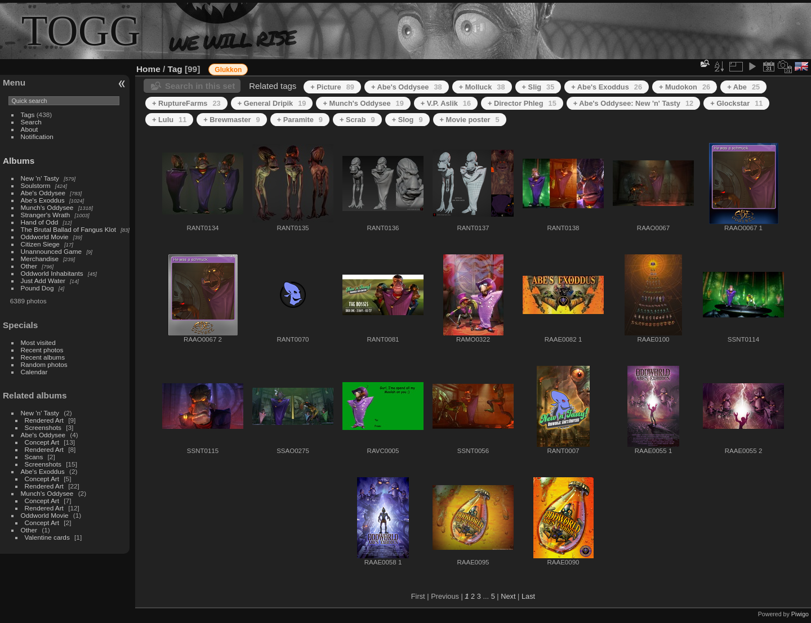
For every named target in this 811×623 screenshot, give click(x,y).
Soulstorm (36, 185)
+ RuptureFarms (186, 103)
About (29, 129)
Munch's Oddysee (47, 207)
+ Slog (407, 119)
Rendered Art (44, 420)
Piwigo (800, 614)
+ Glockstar (736, 103)
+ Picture (332, 87)
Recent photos (42, 349)
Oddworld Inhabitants (52, 273)
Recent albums (43, 357)
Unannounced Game (51, 251)
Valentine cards (47, 537)
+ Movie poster (470, 119)
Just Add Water (43, 280)
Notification (37, 136)
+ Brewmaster (231, 119)
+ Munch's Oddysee (363, 103)
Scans (34, 456)
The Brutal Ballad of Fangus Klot (68, 229)
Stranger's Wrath (45, 214)
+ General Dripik (272, 103)
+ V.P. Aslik (446, 103)
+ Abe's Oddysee (406, 87)
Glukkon (228, 70)
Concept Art (42, 442)
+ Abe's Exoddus (606, 87)
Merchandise (40, 258)
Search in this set (200, 86)
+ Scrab (357, 119)
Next (508, 596)
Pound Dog (37, 288)
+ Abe (743, 87)
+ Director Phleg (522, 103)
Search (31, 122)
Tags (28, 114)
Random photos (44, 364)
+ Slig (538, 87)
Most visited (38, 342)
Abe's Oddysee (43, 192)
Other (29, 266)
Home (148, 69)
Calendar (34, 371)
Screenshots (43, 427)
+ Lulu (169, 119)
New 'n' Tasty (40, 178)
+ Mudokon (684, 87)
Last (528, 596)
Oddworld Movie (45, 236)
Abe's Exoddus (43, 200)
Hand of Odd (40, 222)
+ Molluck (482, 87)
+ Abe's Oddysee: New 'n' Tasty (633, 103)
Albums (18, 160)
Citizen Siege (40, 244)
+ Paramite (300, 119)
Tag (175, 69)
